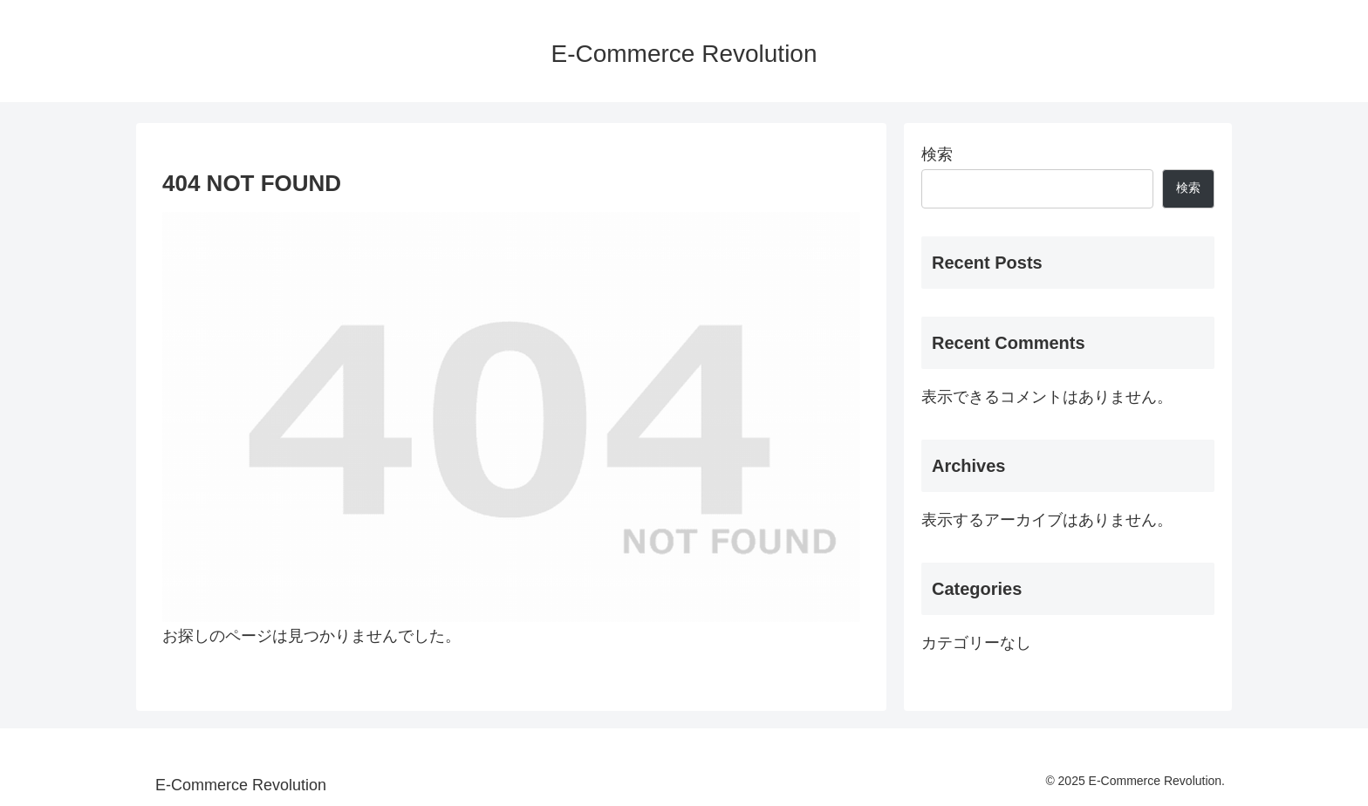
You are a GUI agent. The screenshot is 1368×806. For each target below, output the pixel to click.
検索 (937, 154)
